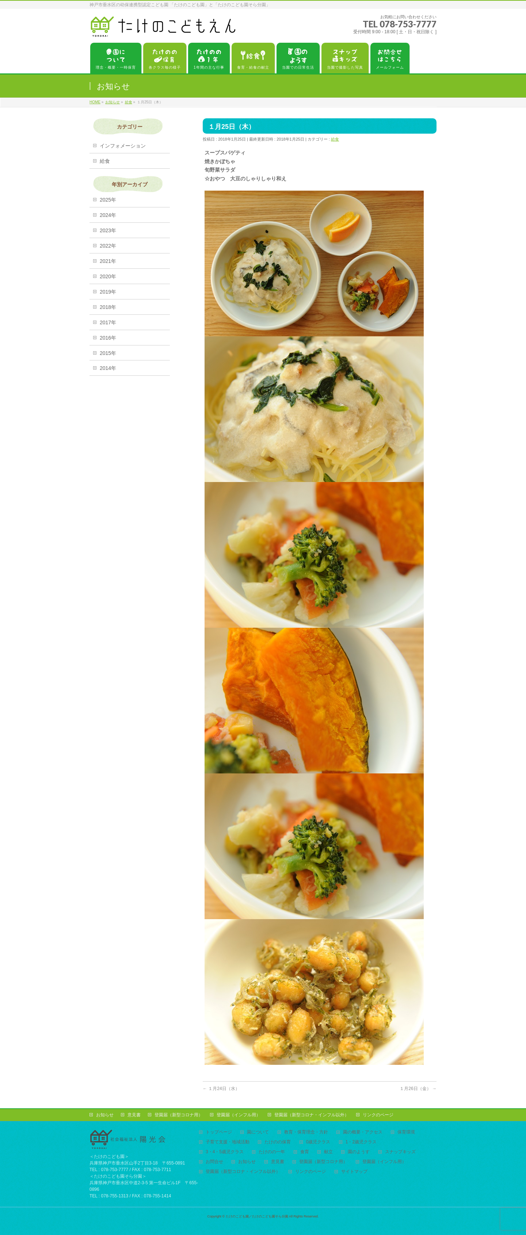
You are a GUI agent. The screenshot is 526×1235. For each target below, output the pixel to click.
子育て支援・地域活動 (227, 1142)
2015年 (108, 353)
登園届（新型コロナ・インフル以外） (311, 1114)
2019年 (108, 292)
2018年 (108, 307)
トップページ (219, 1132)
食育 (304, 1152)
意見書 (134, 1114)
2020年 (108, 276)
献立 (328, 1152)
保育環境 (406, 1132)
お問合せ (214, 1161)
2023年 (108, 230)
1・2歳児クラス (361, 1142)
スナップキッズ (400, 1152)
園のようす (359, 1152)
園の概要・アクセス (362, 1132)
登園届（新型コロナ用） (179, 1114)
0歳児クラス (318, 1142)
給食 (335, 139)
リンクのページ (378, 1114)
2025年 (108, 200)
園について (258, 1132)
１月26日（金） (418, 1088)
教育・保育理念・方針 (306, 1132)
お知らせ (105, 1114)
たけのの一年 (272, 1152)
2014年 (108, 368)
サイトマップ (354, 1171)
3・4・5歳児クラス (225, 1152)
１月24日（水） (221, 1088)
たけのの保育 (277, 1142)
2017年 (108, 322)
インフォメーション (123, 146)
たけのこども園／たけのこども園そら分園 (257, 1216)
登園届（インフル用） (238, 1114)
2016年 (108, 338)
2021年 (108, 261)
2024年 (108, 215)
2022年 (108, 246)
